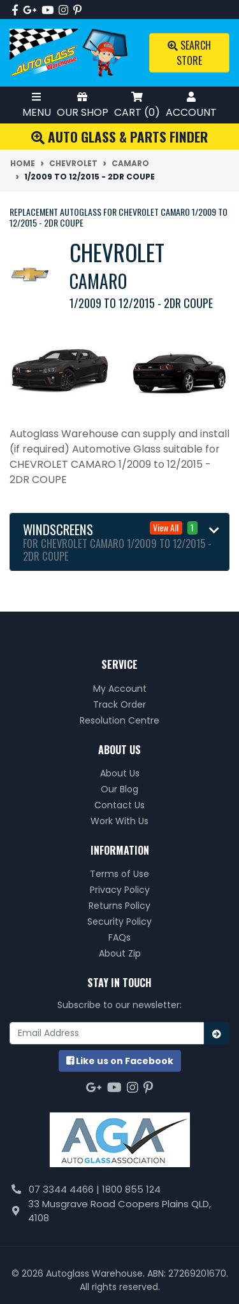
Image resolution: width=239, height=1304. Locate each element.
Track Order (119, 704)
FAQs (119, 937)
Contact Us (119, 805)
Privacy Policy (120, 889)
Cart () (137, 105)
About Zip (120, 953)
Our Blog (119, 789)
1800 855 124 (131, 1189)
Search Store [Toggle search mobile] (189, 53)
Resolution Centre (119, 720)
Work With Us (119, 821)
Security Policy (119, 921)
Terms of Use (119, 873)
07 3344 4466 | (65, 1189)
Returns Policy (119, 905)
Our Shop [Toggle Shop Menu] (82, 105)
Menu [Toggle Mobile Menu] (36, 105)
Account (191, 105)
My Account (120, 688)
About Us (120, 773)
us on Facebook (119, 1061)
